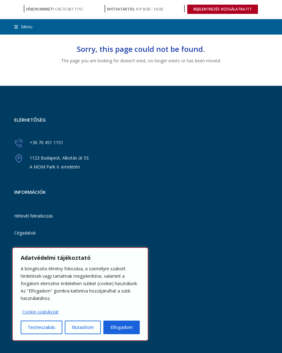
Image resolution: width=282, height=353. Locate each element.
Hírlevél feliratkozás (33, 216)
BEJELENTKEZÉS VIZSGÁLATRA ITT (222, 9)
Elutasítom (83, 327)
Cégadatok (25, 233)
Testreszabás (41, 327)
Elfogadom (121, 327)
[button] (23, 27)
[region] (80, 294)
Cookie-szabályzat (40, 312)
